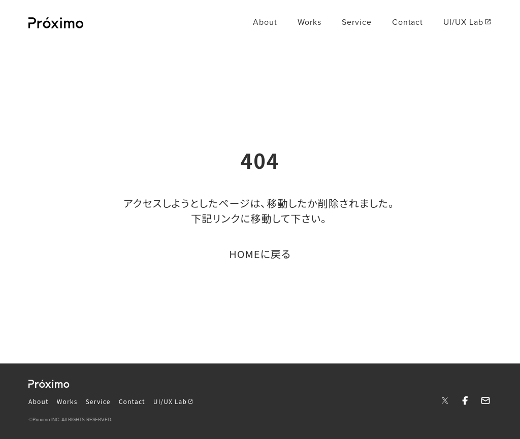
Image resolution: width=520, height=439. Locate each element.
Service (98, 401)
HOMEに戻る (260, 253)
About (38, 401)
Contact (132, 401)
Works (67, 401)
